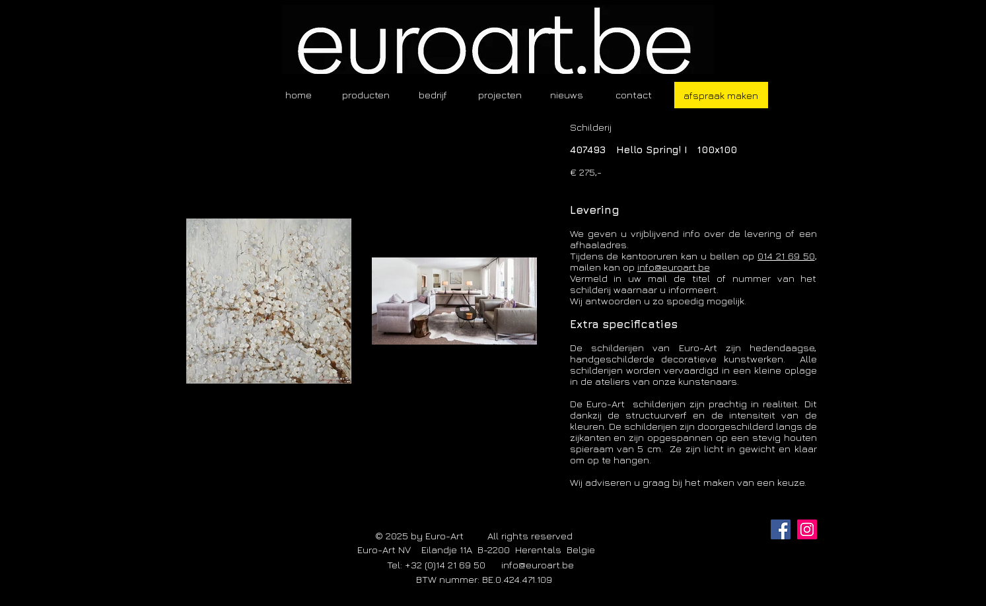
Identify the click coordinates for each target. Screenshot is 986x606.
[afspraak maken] (721, 95)
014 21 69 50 (786, 255)
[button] (365, 95)
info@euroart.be (673, 267)
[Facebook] (781, 529)
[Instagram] (807, 529)
